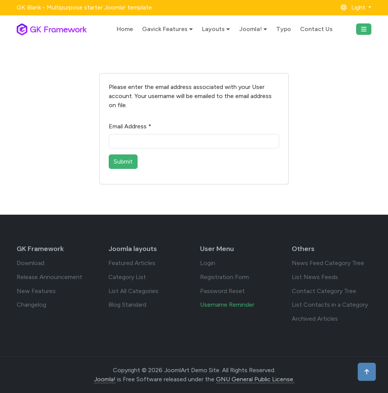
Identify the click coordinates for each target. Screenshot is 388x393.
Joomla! (250, 29)
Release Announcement (49, 277)
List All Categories (133, 291)
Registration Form (224, 277)
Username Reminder (227, 304)
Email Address (130, 126)
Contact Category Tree (324, 291)
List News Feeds (315, 277)
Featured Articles (131, 263)
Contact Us (316, 29)
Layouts (213, 29)
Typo (283, 29)
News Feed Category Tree (328, 263)
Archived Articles (315, 318)
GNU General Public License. (255, 379)
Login (207, 263)
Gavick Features (165, 29)
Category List (127, 277)
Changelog (31, 304)
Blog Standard (127, 304)
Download (30, 263)
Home (125, 29)
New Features (36, 291)
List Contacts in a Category (330, 304)
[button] (356, 7)
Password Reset (222, 291)
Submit (123, 161)
